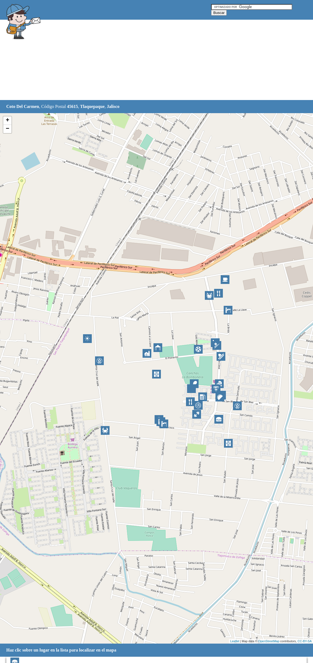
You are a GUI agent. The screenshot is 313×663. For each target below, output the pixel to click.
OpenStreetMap (268, 641)
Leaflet (234, 641)
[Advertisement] (142, 60)
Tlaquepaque (92, 106)
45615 (72, 106)
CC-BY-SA (304, 641)
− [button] (7, 129)
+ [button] (7, 120)
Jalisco (113, 106)
